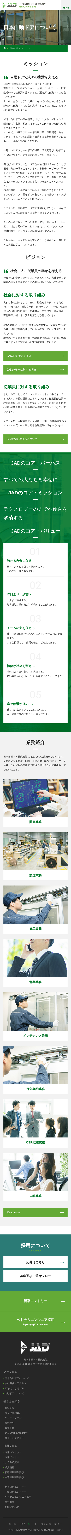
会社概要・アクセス (15, 1383)
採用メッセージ (13, 1457)
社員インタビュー (14, 1437)
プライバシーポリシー (51, 1524)
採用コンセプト (13, 1452)
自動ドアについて (14, 1393)
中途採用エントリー (15, 1491)
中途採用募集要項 (14, 1477)
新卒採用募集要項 (14, 1472)
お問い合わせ (12, 1506)
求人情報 (9, 1467)
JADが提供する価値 (35, 355)
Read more (35, 1212)
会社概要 (9, 1501)
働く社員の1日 (13, 1412)
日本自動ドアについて (17, 1378)
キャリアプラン (13, 1417)
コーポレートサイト (18, 1524)
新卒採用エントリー (15, 1486)
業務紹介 (9, 1407)
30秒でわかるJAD (14, 1388)
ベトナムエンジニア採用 (18, 1496)
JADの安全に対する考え (35, 369)
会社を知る (10, 1371)
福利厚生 (9, 1422)
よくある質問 (12, 1462)
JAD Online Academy (16, 1432)
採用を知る (10, 1445)
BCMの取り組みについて (35, 439)
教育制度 (9, 1428)
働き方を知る (11, 1401)
